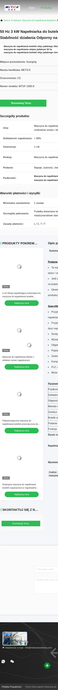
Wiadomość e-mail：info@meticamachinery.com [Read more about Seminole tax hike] (27, 647)
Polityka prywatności (11, 687)
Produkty (46, 7)
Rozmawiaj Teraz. (23, 103)
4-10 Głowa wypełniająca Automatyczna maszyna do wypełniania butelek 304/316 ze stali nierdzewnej (21, 296)
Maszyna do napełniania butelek (38, 20)
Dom (32, 7)
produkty (15, 20)
